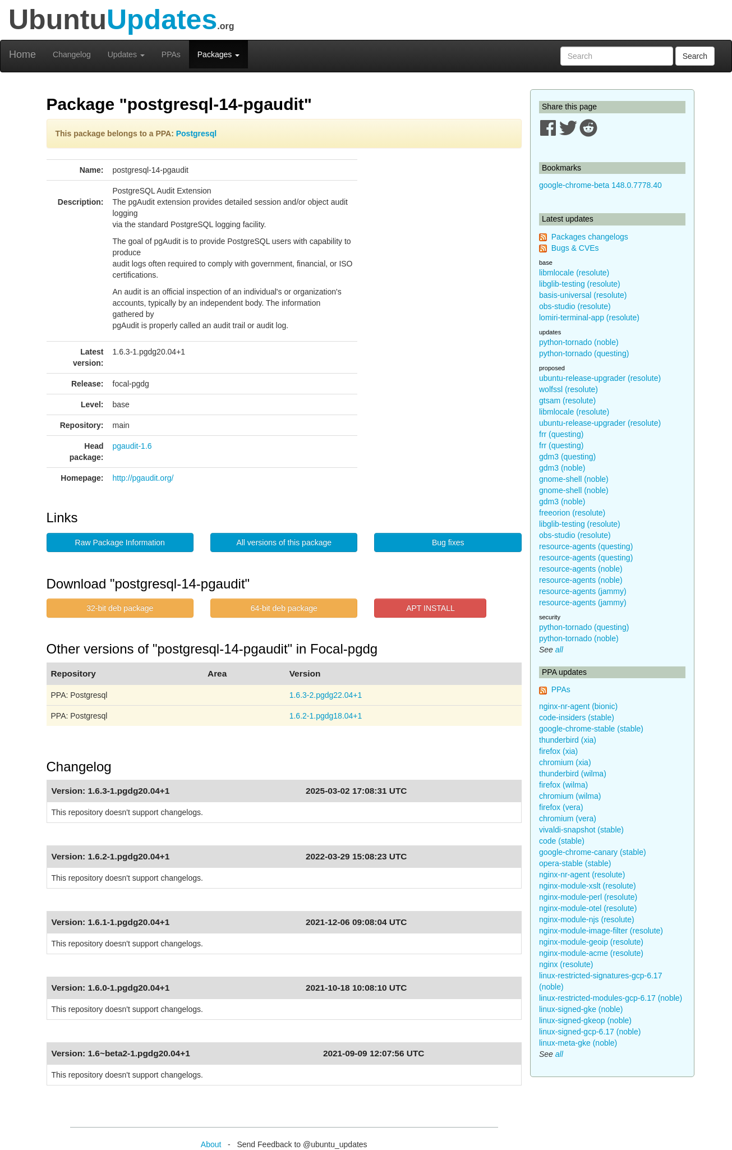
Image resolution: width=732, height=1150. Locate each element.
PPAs (171, 54)
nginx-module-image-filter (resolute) (601, 930)
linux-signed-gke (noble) (581, 1009)
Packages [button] (218, 54)
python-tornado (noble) (579, 342)
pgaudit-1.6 (132, 445)
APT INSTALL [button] (430, 608)
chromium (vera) (567, 818)
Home (22, 54)
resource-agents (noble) (581, 568)
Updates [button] (126, 54)
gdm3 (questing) (567, 456)
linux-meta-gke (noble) (578, 1042)
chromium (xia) (565, 762)
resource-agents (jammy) (583, 591)
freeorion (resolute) (572, 512)
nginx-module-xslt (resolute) (587, 885)
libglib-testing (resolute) (579, 283)
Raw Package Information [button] (120, 542)
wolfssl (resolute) (568, 389)
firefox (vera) (561, 807)
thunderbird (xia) (567, 739)
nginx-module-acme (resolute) (591, 953)
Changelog (72, 54)
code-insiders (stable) (576, 717)
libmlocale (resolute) (574, 272)
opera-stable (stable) (575, 863)
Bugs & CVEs (575, 247)
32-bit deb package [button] (119, 608)
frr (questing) (561, 434)
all (559, 649)
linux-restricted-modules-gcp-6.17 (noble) (610, 997)
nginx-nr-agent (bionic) (578, 706)
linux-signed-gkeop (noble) (585, 1020)
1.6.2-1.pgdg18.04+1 (325, 715)
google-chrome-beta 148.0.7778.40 (600, 185)
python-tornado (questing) (584, 353)
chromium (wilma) (570, 796)
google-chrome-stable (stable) (591, 728)
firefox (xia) (558, 751)
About (211, 1144)
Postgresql (196, 133)
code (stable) (561, 840)
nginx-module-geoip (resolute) (591, 941)
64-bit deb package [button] (284, 608)
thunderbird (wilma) (572, 773)
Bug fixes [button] (448, 542)
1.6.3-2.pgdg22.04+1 (325, 695)
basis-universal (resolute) (583, 295)
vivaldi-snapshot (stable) (581, 829)
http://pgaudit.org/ (143, 477)
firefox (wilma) (563, 784)
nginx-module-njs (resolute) (586, 919)
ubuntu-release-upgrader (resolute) (600, 378)
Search (695, 56)
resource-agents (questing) (586, 546)
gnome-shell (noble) (574, 479)
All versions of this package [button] (284, 542)
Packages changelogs (589, 236)
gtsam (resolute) (567, 400)
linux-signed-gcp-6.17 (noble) (590, 1031)
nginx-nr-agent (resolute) (582, 874)
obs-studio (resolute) (575, 306)
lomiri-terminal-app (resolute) (589, 317)
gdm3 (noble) (562, 467)
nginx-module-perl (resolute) (588, 897)
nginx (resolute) (566, 964)
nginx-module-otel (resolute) (588, 908)
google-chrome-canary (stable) (592, 852)
